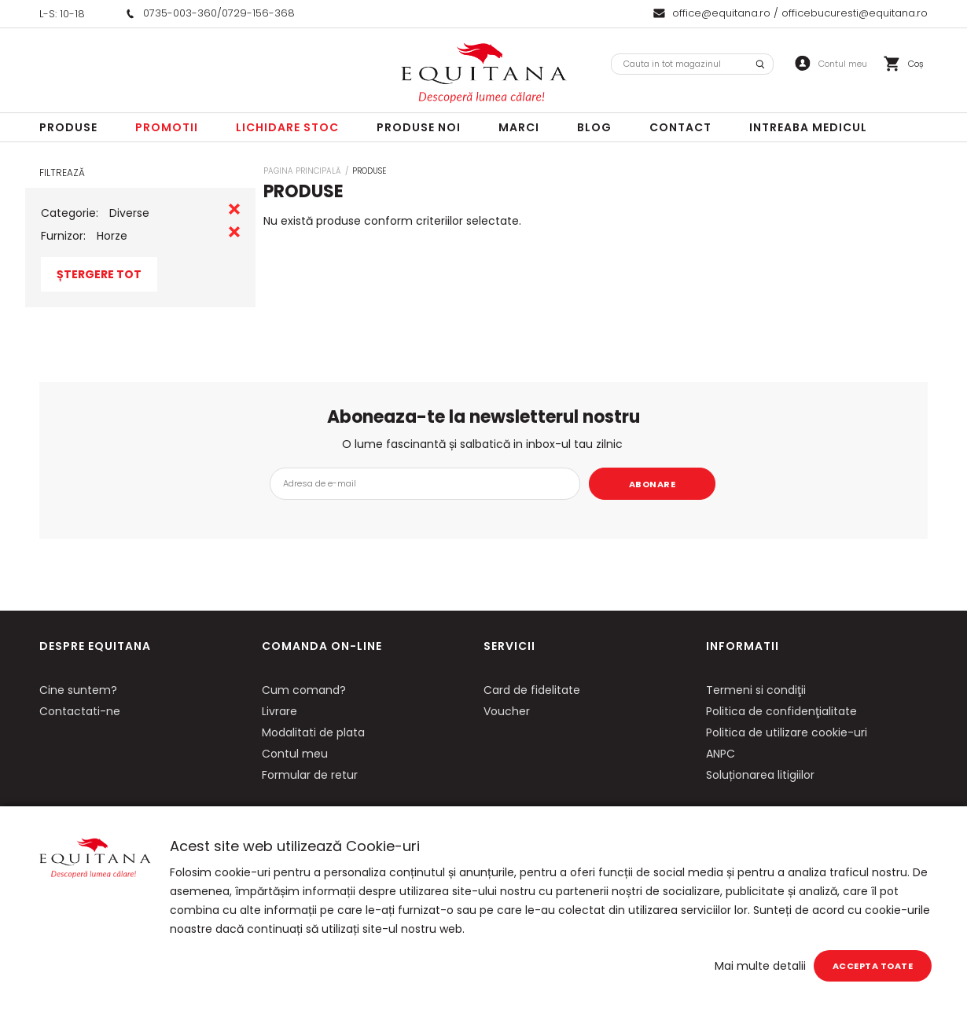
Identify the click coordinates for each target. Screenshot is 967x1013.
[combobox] (692, 64)
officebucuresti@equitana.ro (854, 13)
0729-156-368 (258, 13)
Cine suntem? (78, 690)
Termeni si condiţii (756, 690)
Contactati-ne (79, 711)
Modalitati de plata (313, 732)
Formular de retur (310, 775)
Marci (518, 127)
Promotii (166, 127)
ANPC (720, 754)
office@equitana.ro (721, 13)
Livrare (279, 711)
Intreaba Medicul (808, 127)
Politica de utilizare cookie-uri (786, 732)
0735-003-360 (180, 13)
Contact (680, 127)
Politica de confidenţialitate (781, 711)
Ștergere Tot (99, 274)
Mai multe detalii (760, 966)
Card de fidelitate (532, 690)
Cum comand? (304, 690)
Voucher (507, 711)
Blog (594, 127)
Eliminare (234, 209)
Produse (68, 127)
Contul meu (295, 754)
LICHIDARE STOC (287, 127)
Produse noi (419, 127)
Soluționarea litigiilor (760, 775)
